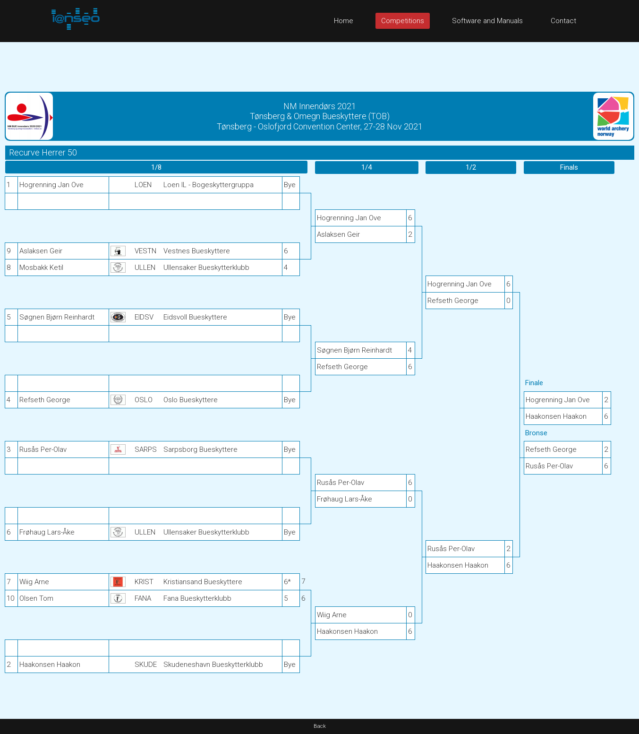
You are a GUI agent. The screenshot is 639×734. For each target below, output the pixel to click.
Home (343, 21)
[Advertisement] (319, 63)
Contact (563, 21)
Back (320, 726)
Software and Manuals (487, 21)
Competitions (402, 21)
